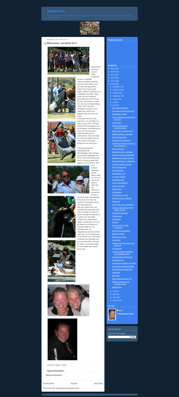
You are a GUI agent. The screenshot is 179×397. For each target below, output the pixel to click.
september (117, 96)
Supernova (56, 11)
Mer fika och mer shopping (122, 198)
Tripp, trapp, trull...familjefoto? (123, 205)
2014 (113, 72)
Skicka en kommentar (54, 375)
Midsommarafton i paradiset (122, 134)
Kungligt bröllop (118, 170)
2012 (113, 78)
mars (115, 297)
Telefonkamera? (118, 260)
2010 (113, 84)
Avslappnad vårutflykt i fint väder (124, 263)
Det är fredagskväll (119, 167)
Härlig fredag (117, 287)
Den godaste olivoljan (120, 108)
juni (114, 105)
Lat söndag (116, 240)
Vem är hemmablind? (120, 183)
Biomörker (116, 276)
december (116, 87)
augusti (115, 99)
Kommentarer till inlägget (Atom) (67, 388)
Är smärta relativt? (118, 177)
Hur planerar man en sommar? (123, 111)
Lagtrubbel (116, 273)
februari (116, 300)
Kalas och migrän (118, 186)
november (116, 90)
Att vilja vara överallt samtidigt (123, 266)
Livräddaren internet (119, 114)
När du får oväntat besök (121, 231)
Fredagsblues (117, 216)
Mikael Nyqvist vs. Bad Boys (122, 152)
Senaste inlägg (48, 383)
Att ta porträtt (117, 249)
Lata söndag (116, 123)
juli (114, 102)
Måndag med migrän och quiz (123, 158)
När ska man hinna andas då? (123, 155)
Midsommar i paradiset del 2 (122, 131)
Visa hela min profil (125, 314)
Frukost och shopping (120, 213)
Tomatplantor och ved (120, 195)
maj (114, 291)
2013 (113, 75)
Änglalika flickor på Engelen (122, 257)
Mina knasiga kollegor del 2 (122, 279)
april (114, 294)
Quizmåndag (117, 192)
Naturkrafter (116, 219)
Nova (121, 310)
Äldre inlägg (98, 383)
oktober (116, 93)
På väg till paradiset (119, 137)
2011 (113, 81)
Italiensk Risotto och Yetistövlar (123, 161)
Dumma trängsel (118, 149)
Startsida (74, 383)
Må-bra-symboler (118, 234)
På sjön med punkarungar (121, 140)
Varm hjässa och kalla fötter (122, 269)
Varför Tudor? (117, 189)
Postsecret (116, 201)
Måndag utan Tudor (119, 237)
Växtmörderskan (118, 180)
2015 (113, 68)
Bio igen (115, 222)
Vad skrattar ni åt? (118, 174)
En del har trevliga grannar (122, 164)
